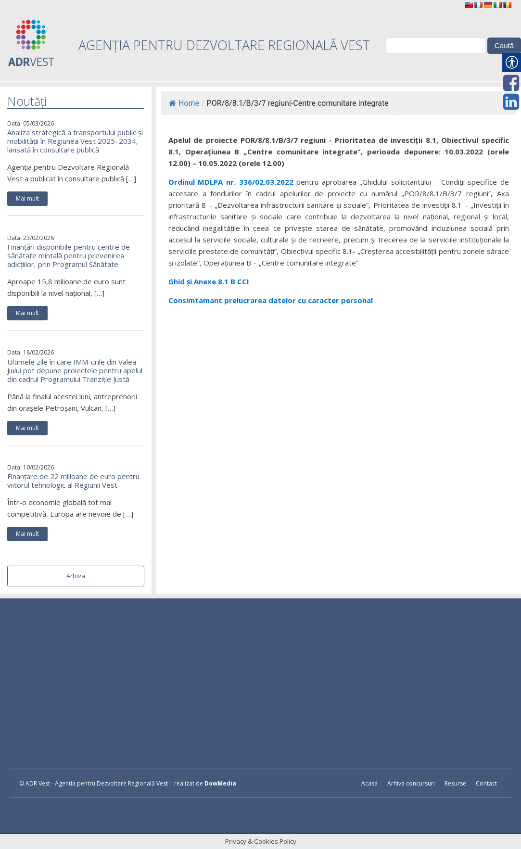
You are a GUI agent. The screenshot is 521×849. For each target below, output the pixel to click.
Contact (486, 783)
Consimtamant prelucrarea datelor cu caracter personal (270, 300)
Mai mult (27, 198)
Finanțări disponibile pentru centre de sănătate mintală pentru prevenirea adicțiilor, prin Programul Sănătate (68, 255)
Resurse (455, 783)
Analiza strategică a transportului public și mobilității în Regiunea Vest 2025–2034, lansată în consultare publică (75, 141)
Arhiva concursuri (411, 783)
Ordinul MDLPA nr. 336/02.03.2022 (232, 182)
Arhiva (75, 575)
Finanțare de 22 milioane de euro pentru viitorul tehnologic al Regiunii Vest (73, 480)
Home (184, 103)
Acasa (369, 783)
